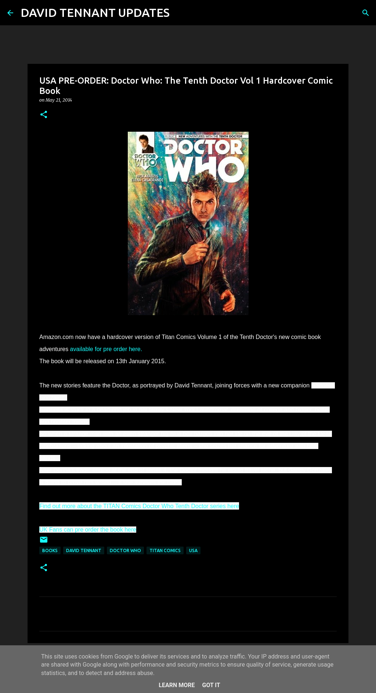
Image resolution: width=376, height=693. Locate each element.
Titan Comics (165, 550)
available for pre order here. (106, 349)
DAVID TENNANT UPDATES (95, 12)
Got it (211, 685)
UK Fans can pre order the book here (87, 529)
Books (50, 550)
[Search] (180, 13)
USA (193, 550)
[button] (43, 115)
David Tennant (83, 550)
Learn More (177, 685)
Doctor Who (125, 550)
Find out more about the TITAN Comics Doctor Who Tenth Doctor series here (139, 506)
